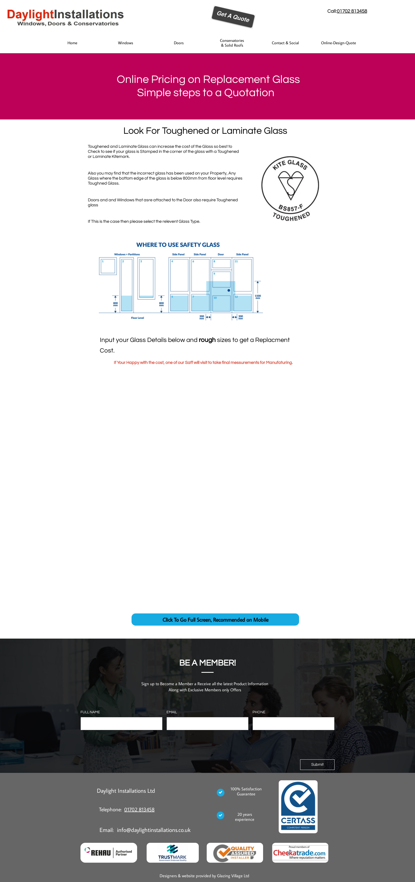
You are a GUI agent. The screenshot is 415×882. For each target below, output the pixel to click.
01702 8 (345, 11)
